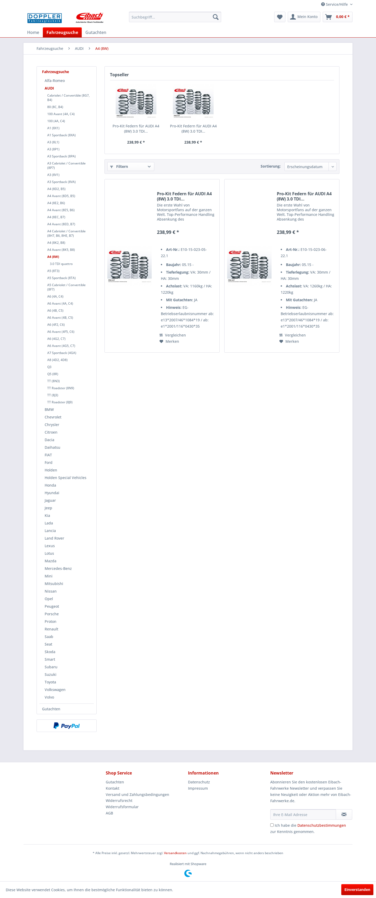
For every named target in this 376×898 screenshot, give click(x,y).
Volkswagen (55, 689)
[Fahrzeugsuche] (62, 32)
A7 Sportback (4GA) (61, 353)
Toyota (50, 682)
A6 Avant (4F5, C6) (60, 331)
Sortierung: (271, 166)
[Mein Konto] (304, 17)
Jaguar (50, 500)
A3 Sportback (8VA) (61, 182)
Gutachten (51, 708)
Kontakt (112, 788)
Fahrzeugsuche (55, 71)
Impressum (198, 788)
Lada (49, 523)
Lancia (50, 530)
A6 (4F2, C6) (56, 324)
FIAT (48, 454)
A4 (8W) (53, 257)
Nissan (51, 591)
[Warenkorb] (337, 17)
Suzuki (50, 674)
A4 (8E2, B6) (56, 203)
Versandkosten (175, 853)
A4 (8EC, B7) (56, 217)
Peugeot (52, 606)
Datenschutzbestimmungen (321, 825)
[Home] (33, 32)
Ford (48, 462)
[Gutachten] (96, 32)
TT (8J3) (52, 395)
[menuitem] (175, 17)
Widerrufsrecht (119, 800)
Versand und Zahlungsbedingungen (137, 794)
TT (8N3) (53, 381)
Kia (47, 515)
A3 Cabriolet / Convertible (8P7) (66, 165)
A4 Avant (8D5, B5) (61, 196)
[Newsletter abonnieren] (344, 814)
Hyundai (52, 492)
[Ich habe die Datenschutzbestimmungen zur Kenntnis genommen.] (272, 825)
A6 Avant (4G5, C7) (61, 346)
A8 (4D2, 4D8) (57, 360)
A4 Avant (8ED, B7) (61, 224)
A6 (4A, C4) (55, 296)
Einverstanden (357, 889)
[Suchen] (215, 17)
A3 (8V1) (53, 175)
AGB (109, 813)
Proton (50, 621)
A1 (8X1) (53, 128)
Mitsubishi (54, 583)
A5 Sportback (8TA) (61, 278)
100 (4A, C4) (56, 121)
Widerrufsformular (122, 806)
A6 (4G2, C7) (56, 338)
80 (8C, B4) (55, 107)
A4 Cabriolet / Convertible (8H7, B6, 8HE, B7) (66, 233)
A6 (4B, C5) (55, 310)
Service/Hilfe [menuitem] (335, 4)
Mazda (50, 560)
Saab (49, 636)
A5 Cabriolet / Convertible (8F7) (66, 287)
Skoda (50, 651)
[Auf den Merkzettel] (169, 341)
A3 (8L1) (53, 142)
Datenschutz (199, 781)
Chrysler (52, 424)
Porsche (52, 613)
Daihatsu (52, 447)
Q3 (49, 367)
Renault (51, 629)
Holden (51, 470)
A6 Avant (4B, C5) (60, 317)
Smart (50, 659)
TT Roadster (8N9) (60, 388)
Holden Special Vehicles (65, 477)
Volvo (49, 697)
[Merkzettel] (279, 17)
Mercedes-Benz (58, 568)
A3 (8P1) (53, 149)
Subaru (51, 666)
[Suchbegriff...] (175, 17)
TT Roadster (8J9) (60, 402)
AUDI (49, 88)
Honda (50, 485)
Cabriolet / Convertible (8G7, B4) (68, 97)
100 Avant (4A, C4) (61, 114)
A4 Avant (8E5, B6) (61, 210)
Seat (48, 644)
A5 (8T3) (53, 271)
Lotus (49, 553)
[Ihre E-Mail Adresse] (303, 814)
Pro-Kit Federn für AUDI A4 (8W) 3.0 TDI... (136, 128)
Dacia (49, 439)
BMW (49, 409)
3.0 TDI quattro (61, 264)
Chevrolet (53, 417)
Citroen (51, 432)
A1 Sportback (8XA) (61, 135)
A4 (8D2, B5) (56, 189)
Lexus (50, 545)
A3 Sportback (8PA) (61, 156)
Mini (48, 576)
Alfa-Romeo (55, 80)
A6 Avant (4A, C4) (60, 303)
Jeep (48, 507)
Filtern (119, 166)
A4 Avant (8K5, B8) (61, 249)
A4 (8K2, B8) (56, 242)
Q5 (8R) (52, 374)
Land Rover (54, 538)
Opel (49, 598)
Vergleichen (173, 335)
